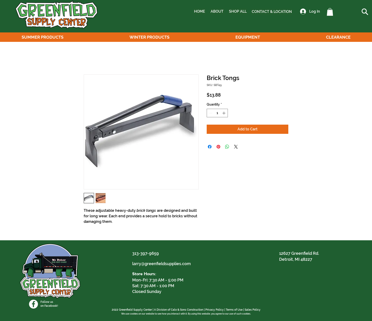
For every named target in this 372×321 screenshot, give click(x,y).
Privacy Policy (214, 309)
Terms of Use (234, 309)
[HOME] (200, 11)
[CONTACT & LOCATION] (271, 12)
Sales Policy (252, 309)
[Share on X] (236, 146)
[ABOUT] (217, 11)
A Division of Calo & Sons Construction (178, 309)
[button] (330, 12)
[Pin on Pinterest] (218, 146)
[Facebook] (33, 304)
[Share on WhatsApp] (227, 146)
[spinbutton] (217, 113)
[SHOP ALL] (238, 11)
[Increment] (224, 113)
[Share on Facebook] (209, 146)
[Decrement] (210, 113)
